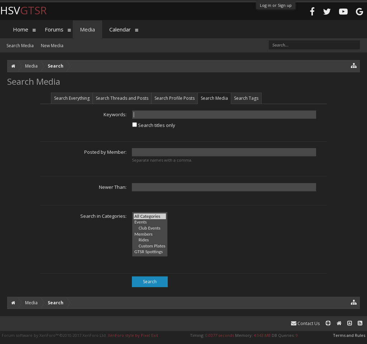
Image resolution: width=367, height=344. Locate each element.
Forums (54, 29)
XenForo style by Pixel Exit (133, 335)
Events (150, 222)
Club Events (150, 228)
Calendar (120, 29)
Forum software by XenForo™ (54, 335)
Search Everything (72, 98)
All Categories (150, 216)
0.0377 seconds (219, 335)
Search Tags (246, 98)
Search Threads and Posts (122, 98)
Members (150, 234)
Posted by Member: (105, 152)
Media (87, 29)
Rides (150, 240)
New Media (52, 46)
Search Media (214, 98)
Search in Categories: (103, 216)
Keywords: (115, 114)
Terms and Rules (349, 335)
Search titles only (153, 125)
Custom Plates (150, 246)
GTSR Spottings (150, 252)
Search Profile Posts (174, 98)
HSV (23, 10)
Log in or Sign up (276, 5)
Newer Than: (113, 187)
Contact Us (305, 323)
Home (20, 29)
